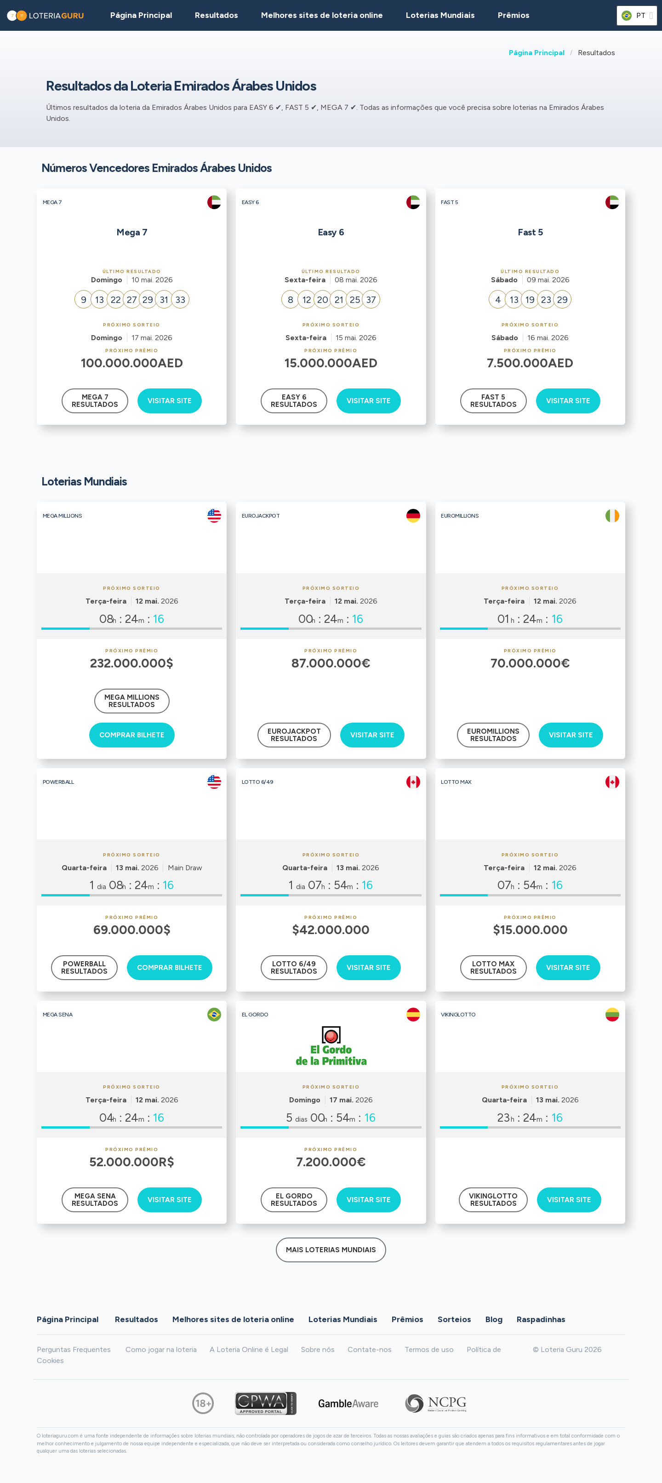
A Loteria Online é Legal (249, 1349)
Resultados (136, 1319)
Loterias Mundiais (440, 15)
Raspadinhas (541, 1319)
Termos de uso (429, 1349)
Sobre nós (318, 1349)
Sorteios (454, 1319)
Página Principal (537, 52)
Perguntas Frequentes (74, 1349)
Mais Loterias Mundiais (331, 1250)
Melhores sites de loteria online (322, 15)
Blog (493, 1319)
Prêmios (514, 15)
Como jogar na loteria (161, 1349)
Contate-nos (370, 1349)
